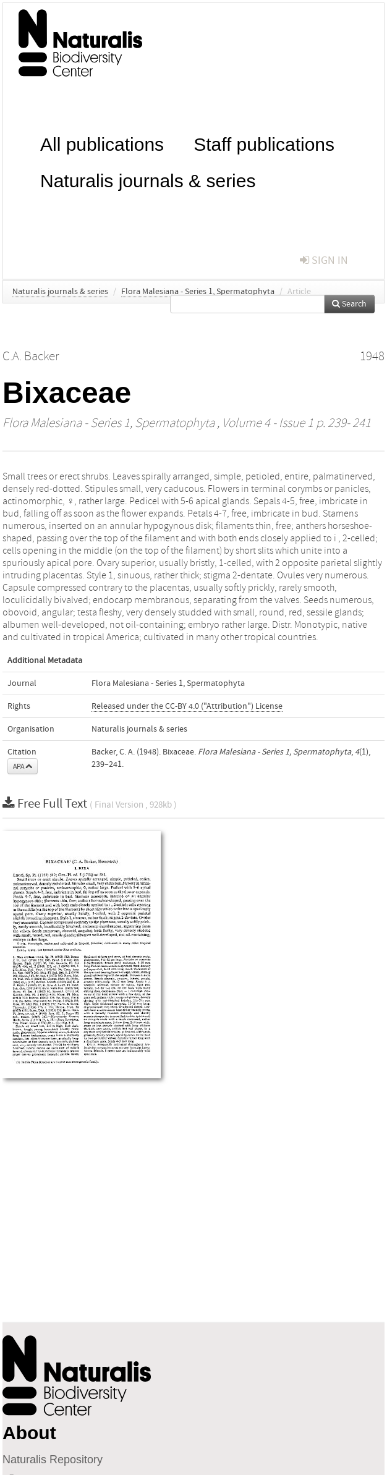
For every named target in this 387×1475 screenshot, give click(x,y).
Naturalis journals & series (147, 179)
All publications (102, 143)
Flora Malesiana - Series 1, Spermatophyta (197, 292)
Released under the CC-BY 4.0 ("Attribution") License (187, 706)
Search (349, 304)
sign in (324, 260)
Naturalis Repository (52, 1459)
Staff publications (264, 143)
